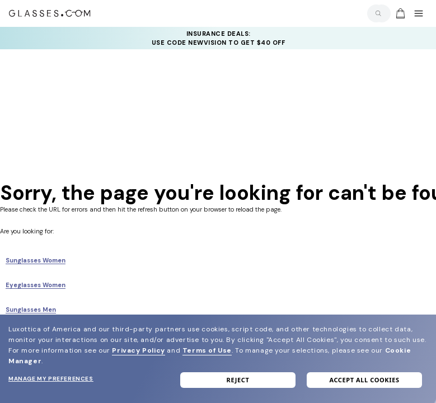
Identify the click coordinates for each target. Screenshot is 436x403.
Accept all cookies (364, 380)
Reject (238, 380)
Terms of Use (207, 350)
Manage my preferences (50, 378)
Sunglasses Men (31, 309)
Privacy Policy (138, 350)
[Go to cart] (399, 13)
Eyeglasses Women (35, 285)
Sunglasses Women (35, 260)
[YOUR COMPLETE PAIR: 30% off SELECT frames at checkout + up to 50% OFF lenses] (218, 38)
